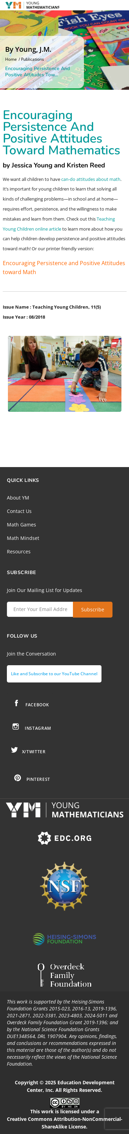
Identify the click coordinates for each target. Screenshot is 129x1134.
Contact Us (19, 511)
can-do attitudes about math (90, 179)
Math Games (21, 524)
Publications (32, 59)
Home (11, 59)
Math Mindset (23, 538)
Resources (19, 551)
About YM (18, 497)
